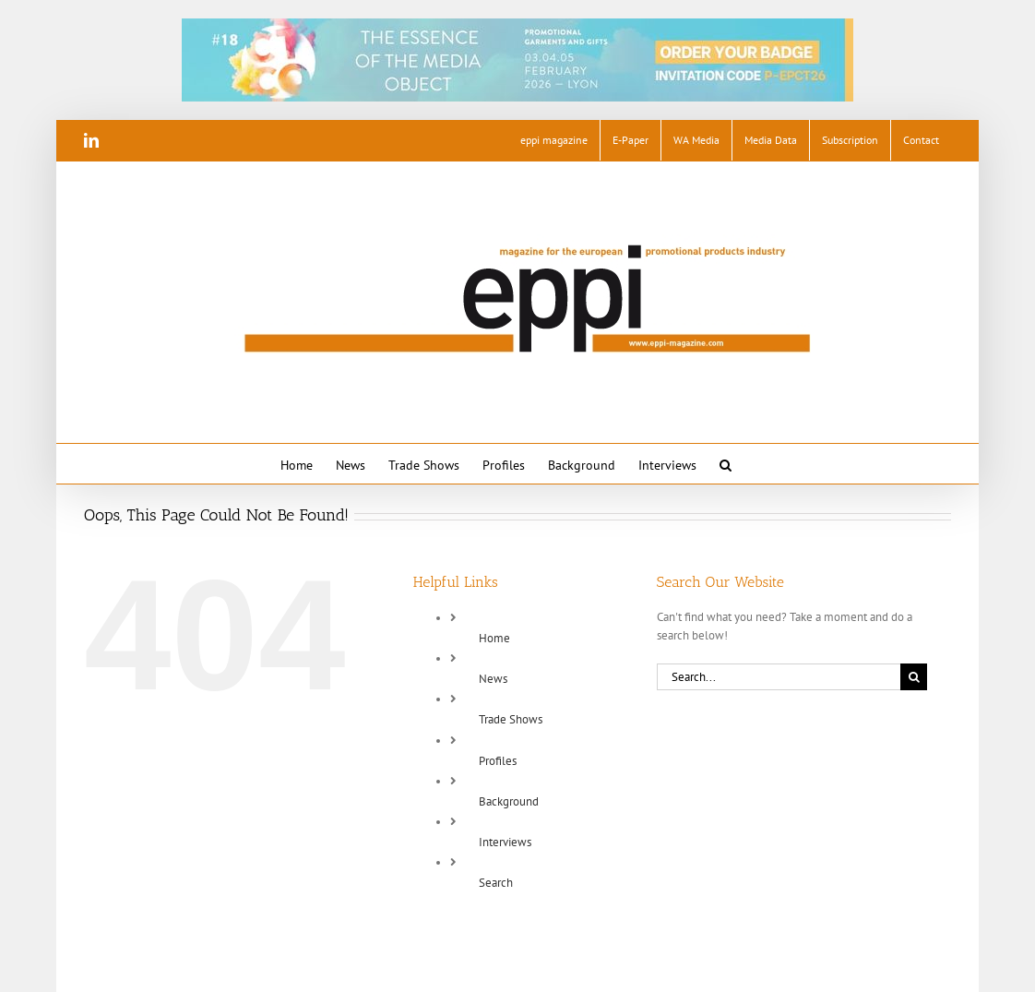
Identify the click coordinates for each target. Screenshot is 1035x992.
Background (509, 801)
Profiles (498, 761)
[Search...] (778, 676)
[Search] (913, 676)
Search (496, 882)
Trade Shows (510, 719)
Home (494, 638)
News (493, 679)
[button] (726, 464)
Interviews (505, 842)
